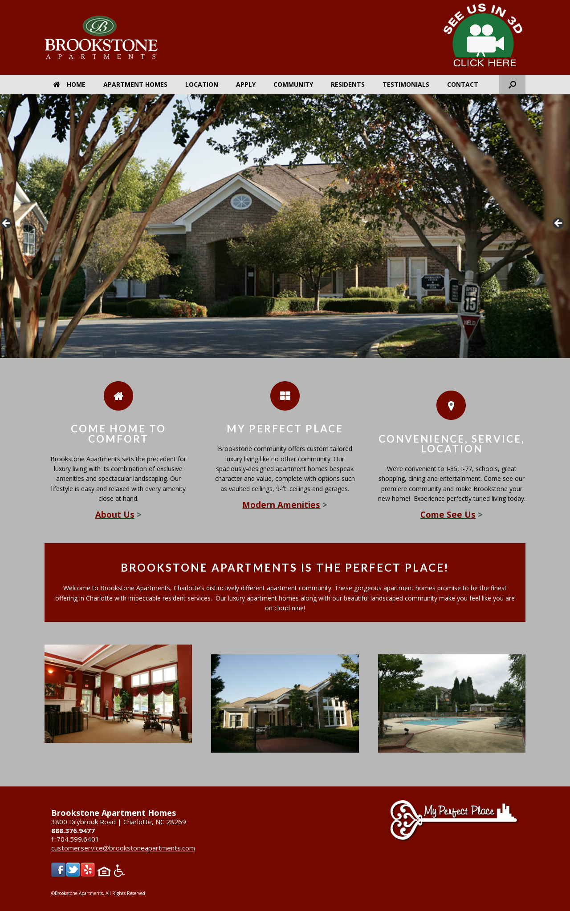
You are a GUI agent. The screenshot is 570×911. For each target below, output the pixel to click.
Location (201, 84)
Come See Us (448, 514)
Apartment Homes (135, 84)
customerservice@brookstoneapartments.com (123, 847)
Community (293, 84)
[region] (285, 226)
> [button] (559, 223)
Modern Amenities (281, 504)
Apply (246, 84)
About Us (114, 514)
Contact (462, 84)
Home (69, 84)
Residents (348, 84)
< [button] (6, 223)
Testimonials (406, 84)
